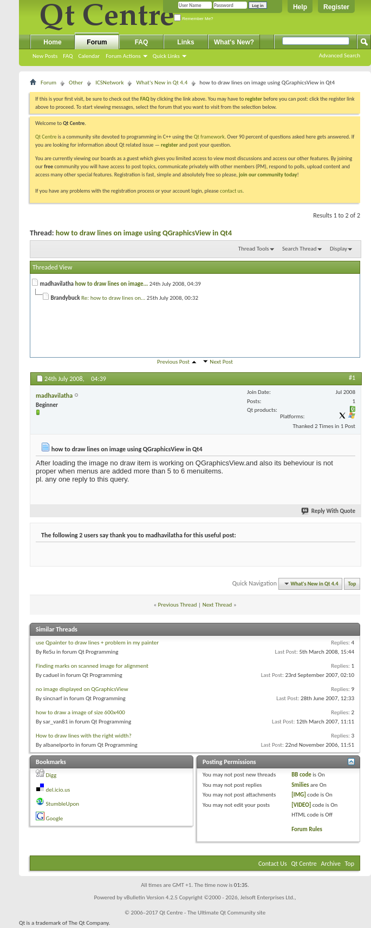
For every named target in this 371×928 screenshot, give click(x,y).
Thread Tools (253, 248)
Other (76, 82)
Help (300, 7)
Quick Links (166, 56)
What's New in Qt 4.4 (161, 82)
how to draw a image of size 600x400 (80, 712)
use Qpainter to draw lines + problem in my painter (97, 642)
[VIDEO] (301, 804)
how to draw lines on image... (111, 283)
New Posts (44, 56)
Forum (97, 42)
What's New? (234, 42)
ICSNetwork (109, 82)
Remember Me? (193, 18)
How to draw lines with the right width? (84, 735)
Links (185, 42)
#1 (352, 377)
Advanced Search (339, 55)
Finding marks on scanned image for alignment (92, 665)
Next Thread (217, 604)
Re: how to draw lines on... (113, 297)
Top (352, 583)
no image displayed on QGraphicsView (82, 689)
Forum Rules (306, 829)
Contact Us (272, 863)
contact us (231, 190)
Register (336, 7)
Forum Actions (123, 56)
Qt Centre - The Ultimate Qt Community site (212, 912)
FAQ (68, 56)
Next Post (221, 361)
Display (338, 248)
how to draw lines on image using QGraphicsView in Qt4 (144, 233)
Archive (331, 863)
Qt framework (209, 136)
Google (54, 818)
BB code (301, 774)
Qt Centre (46, 136)
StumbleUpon (63, 803)
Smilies (300, 784)
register (169, 144)
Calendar (89, 56)
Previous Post (173, 361)
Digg (51, 775)
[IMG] (298, 794)
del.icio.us (58, 789)
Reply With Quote (328, 511)
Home (52, 42)
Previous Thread (177, 604)
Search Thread (299, 248)
